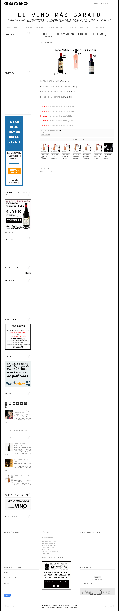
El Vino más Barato (59, 15)
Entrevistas (28, 27)
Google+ (21, 3)
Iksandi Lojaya (73, 607)
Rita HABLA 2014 (50, 81)
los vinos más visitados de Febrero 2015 (62, 106)
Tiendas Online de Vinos (49, 545)
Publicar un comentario (47, 172)
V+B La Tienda (99, 27)
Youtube (26, 3)
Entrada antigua (112, 175)
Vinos (89, 27)
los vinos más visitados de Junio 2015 (61, 125)
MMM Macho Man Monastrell (56, 86)
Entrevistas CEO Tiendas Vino (50, 541)
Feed (6, 3)
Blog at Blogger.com (48, 607)
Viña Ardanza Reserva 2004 (55, 91)
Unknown (54, 130)
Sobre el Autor (46, 553)
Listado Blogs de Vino (48, 547)
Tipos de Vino (46, 549)
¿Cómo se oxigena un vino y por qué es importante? (22, 460)
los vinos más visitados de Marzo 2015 (61, 111)
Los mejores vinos (55, 132)
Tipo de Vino (40, 27)
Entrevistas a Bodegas (48, 543)
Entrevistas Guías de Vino (49, 539)
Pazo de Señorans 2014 (53, 97)
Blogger (24, 430)
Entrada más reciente (41, 175)
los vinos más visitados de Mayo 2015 (61, 121)
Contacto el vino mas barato (50, 551)
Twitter (16, 3)
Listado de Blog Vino (55, 27)
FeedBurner (101, 579)
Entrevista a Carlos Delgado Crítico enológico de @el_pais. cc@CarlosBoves (22, 413)
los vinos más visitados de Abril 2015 (60, 116)
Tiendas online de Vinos (75, 27)
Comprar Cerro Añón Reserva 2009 (20, 444)
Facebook (11, 3)
